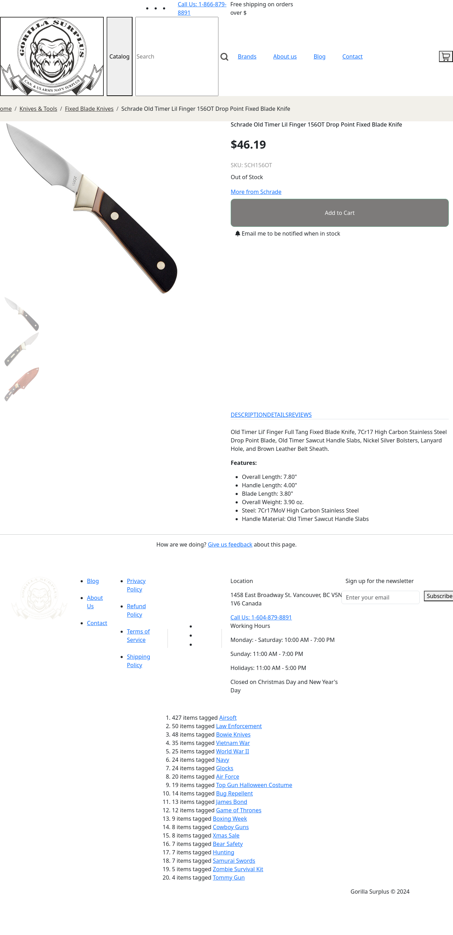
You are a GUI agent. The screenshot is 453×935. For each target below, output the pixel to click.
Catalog (119, 56)
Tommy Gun (229, 877)
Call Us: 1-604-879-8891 (261, 617)
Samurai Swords (234, 861)
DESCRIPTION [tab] (249, 415)
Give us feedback (230, 544)
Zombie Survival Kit (238, 869)
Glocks (224, 768)
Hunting (223, 852)
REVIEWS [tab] (300, 415)
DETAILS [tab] (278, 415)
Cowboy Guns (231, 827)
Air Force (227, 776)
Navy (222, 760)
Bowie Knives (233, 734)
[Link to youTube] (200, 626)
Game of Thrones (238, 810)
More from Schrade (256, 192)
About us (285, 56)
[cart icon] (446, 56)
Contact (353, 56)
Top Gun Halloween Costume (254, 785)
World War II (232, 751)
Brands (247, 56)
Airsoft (228, 717)
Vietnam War (233, 743)
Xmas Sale (226, 835)
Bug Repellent (234, 793)
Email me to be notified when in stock (287, 233)
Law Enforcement (239, 726)
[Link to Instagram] (173, 8)
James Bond (231, 802)
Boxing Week (230, 818)
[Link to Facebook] (200, 635)
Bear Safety (228, 844)
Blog (319, 56)
